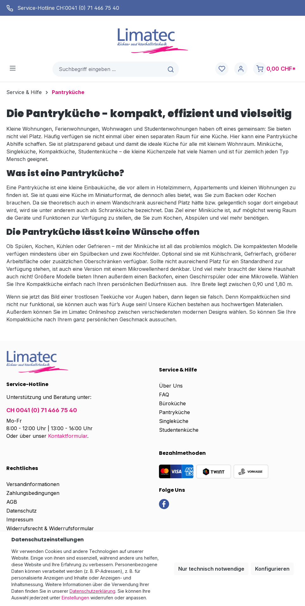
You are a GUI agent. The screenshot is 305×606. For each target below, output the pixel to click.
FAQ (164, 394)
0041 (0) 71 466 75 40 (92, 8)
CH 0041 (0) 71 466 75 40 (41, 410)
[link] (164, 503)
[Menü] (12, 68)
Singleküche (173, 421)
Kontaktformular (67, 436)
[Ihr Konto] (240, 69)
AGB (11, 502)
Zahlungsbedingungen (32, 493)
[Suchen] (171, 69)
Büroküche (172, 403)
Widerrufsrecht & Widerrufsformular (50, 528)
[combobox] (108, 69)
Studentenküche (178, 430)
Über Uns (171, 386)
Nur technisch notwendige (211, 569)
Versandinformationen (32, 484)
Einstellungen (75, 597)
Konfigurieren (272, 569)
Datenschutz (21, 511)
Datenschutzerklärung (92, 591)
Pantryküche (174, 412)
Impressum (19, 519)
